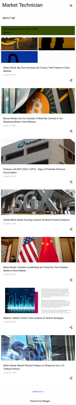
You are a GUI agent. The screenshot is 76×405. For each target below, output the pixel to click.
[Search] (65, 5)
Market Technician (22, 5)
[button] (71, 81)
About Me (8, 18)
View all (7, 32)
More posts (38, 392)
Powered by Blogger (38, 401)
